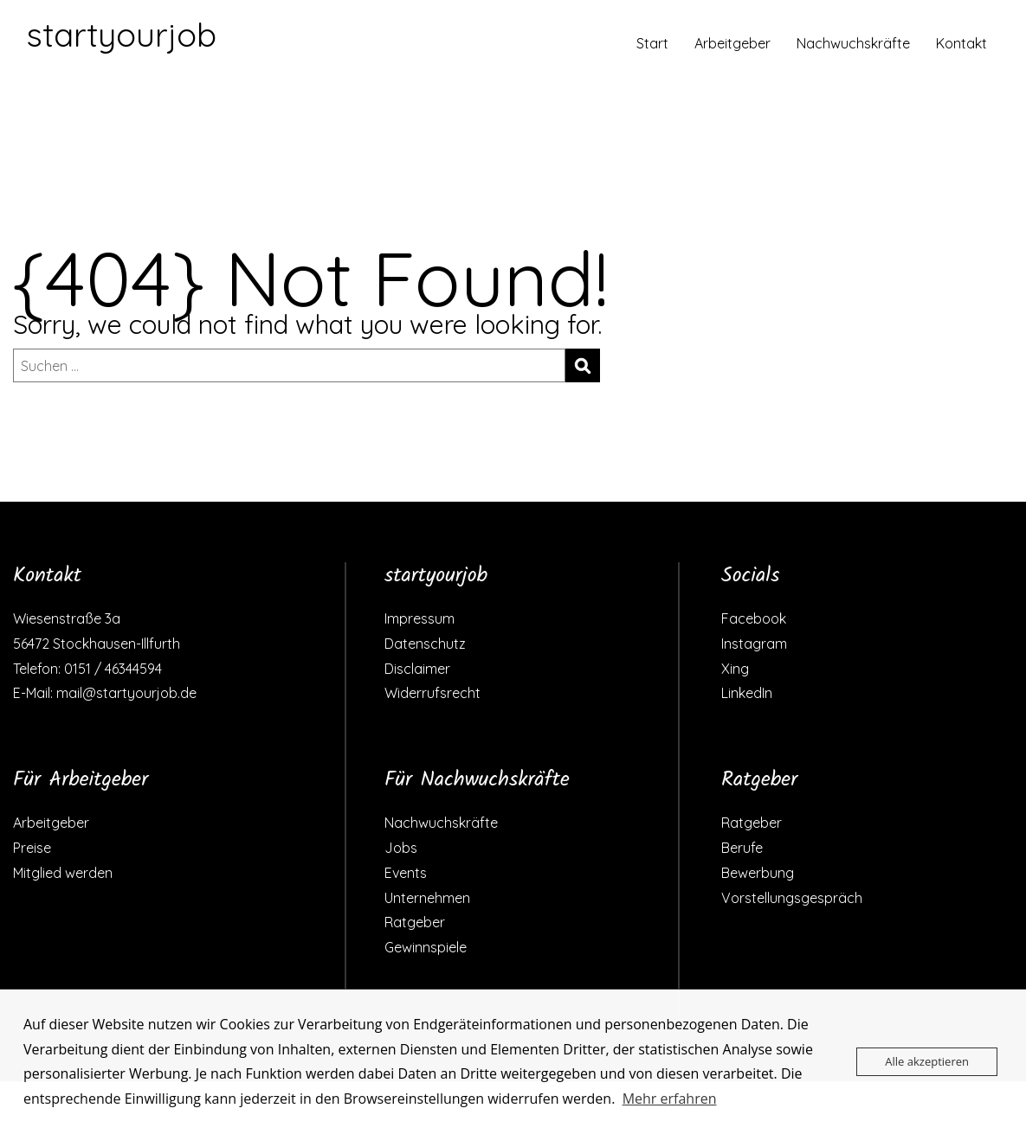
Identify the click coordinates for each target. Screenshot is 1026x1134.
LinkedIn (746, 693)
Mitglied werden (63, 872)
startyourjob (121, 34)
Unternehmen (427, 898)
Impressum (419, 618)
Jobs (400, 847)
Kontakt (961, 43)
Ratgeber (414, 922)
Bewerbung (757, 872)
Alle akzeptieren (927, 1061)
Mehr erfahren (670, 1098)
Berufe (742, 847)
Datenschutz (425, 643)
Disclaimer (417, 668)
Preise (32, 847)
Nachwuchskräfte (853, 43)
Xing (735, 668)
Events (405, 872)
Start (652, 43)
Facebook (753, 618)
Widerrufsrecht (432, 693)
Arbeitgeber (732, 43)
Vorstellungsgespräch (791, 898)
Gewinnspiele (425, 947)
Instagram (754, 643)
